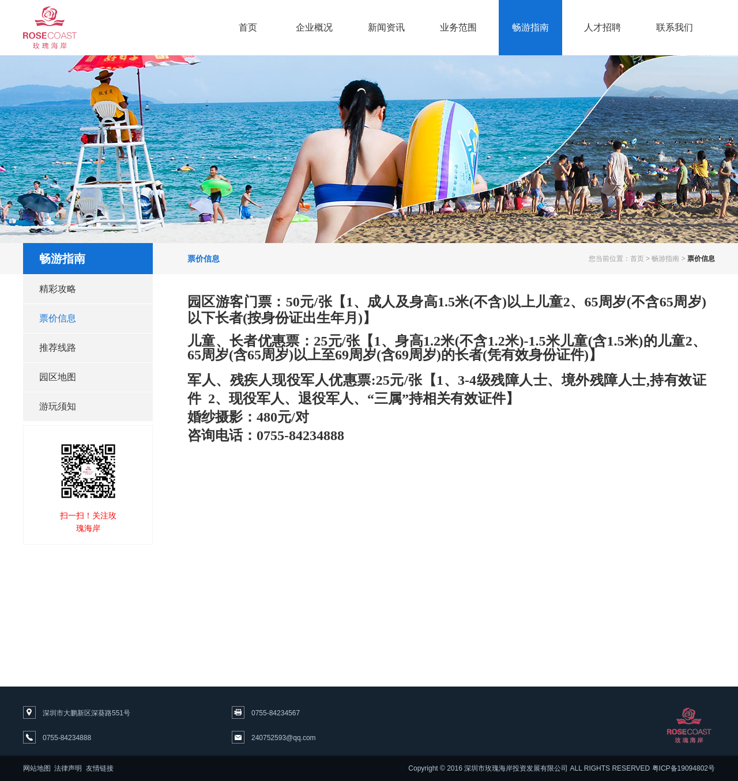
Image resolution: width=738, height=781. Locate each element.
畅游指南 (530, 27)
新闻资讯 (386, 27)
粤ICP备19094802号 (683, 768)
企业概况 (314, 27)
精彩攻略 (57, 289)
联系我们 (674, 27)
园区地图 (57, 377)
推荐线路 (57, 347)
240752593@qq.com (283, 738)
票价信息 (57, 318)
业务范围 (458, 27)
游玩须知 (57, 406)
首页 (248, 27)
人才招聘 (602, 27)
